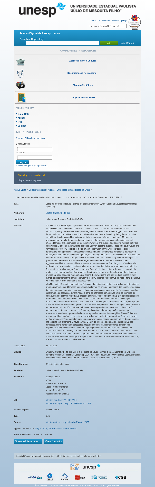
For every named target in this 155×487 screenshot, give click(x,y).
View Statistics (54, 441)
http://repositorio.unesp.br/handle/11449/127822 (67, 422)
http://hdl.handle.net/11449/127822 (61, 400)
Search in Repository (32, 39)
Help (124, 20)
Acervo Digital (20, 190)
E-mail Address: (23, 144)
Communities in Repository (78, 50)
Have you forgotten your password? (32, 166)
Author (21, 118)
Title (19, 121)
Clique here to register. (30, 180)
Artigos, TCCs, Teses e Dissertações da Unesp (69, 190)
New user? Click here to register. (30, 138)
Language (108, 26)
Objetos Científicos (37, 190)
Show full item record (28, 441)
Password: (21, 152)
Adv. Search (127, 43)
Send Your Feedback (111, 20)
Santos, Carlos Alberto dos (58, 213)
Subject (21, 125)
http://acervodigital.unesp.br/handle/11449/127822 (68, 403)
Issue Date (23, 114)
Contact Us (95, 20)
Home (56, 33)
